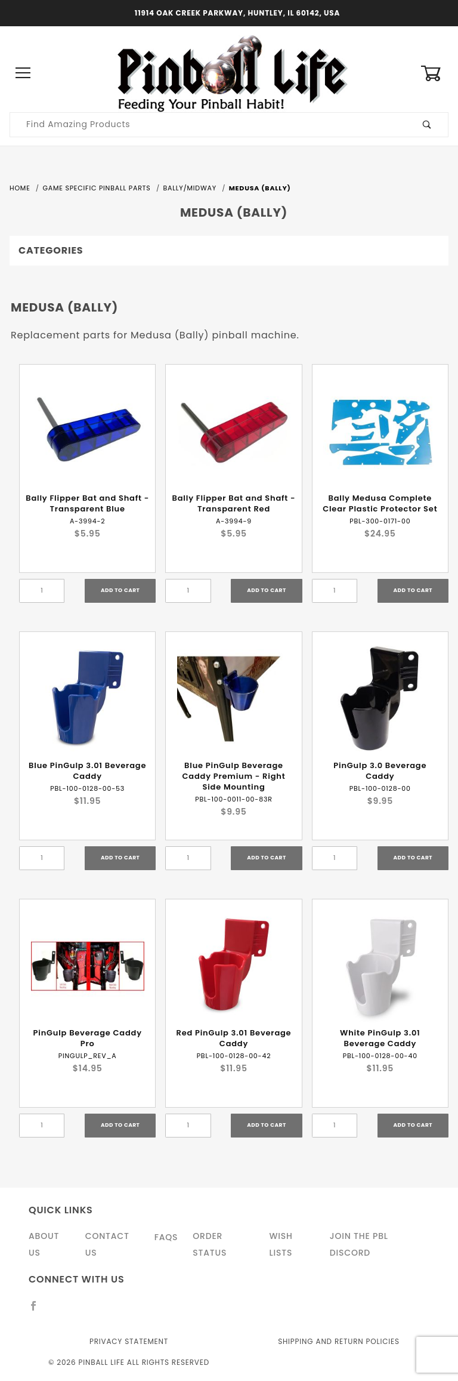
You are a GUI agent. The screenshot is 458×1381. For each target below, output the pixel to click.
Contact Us (107, 1244)
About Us (44, 1244)
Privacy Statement (128, 1341)
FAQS (166, 1237)
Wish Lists (280, 1244)
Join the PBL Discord (359, 1244)
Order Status (210, 1244)
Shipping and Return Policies (339, 1341)
